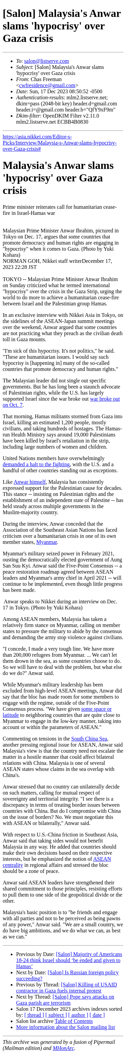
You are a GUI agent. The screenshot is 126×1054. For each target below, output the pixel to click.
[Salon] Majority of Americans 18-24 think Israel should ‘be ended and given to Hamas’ (69, 960)
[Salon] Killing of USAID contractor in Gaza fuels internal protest (66, 988)
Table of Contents (74, 1021)
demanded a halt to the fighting (36, 464)
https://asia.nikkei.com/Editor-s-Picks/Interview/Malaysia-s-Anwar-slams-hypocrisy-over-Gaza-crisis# (60, 143)
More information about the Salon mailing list (65, 1027)
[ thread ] (34, 1015)
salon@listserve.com (46, 61)
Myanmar (46, 542)
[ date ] (97, 1015)
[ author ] (78, 1015)
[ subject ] (56, 1015)
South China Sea (89, 739)
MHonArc (63, 1048)
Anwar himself (29, 482)
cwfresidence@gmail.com (47, 85)
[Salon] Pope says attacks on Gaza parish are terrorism (65, 1000)
